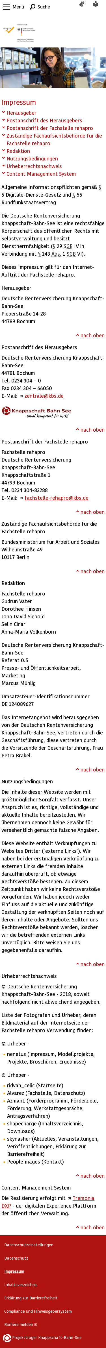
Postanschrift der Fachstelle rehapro (50, 128)
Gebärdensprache (84, 6)
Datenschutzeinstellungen (28, 1244)
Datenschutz (16, 1258)
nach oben (93, 335)
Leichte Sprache (99, 6)
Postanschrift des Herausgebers (44, 120)
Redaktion (18, 151)
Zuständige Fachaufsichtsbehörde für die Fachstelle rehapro (54, 139)
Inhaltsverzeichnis (21, 1284)
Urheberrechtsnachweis (34, 166)
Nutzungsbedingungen (32, 158)
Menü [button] (18, 6)
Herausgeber (21, 113)
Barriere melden (21, 1324)
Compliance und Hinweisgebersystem (38, 1311)
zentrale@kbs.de (44, 396)
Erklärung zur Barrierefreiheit (31, 1297)
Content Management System (41, 174)
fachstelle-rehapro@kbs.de (56, 498)
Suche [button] (44, 6)
